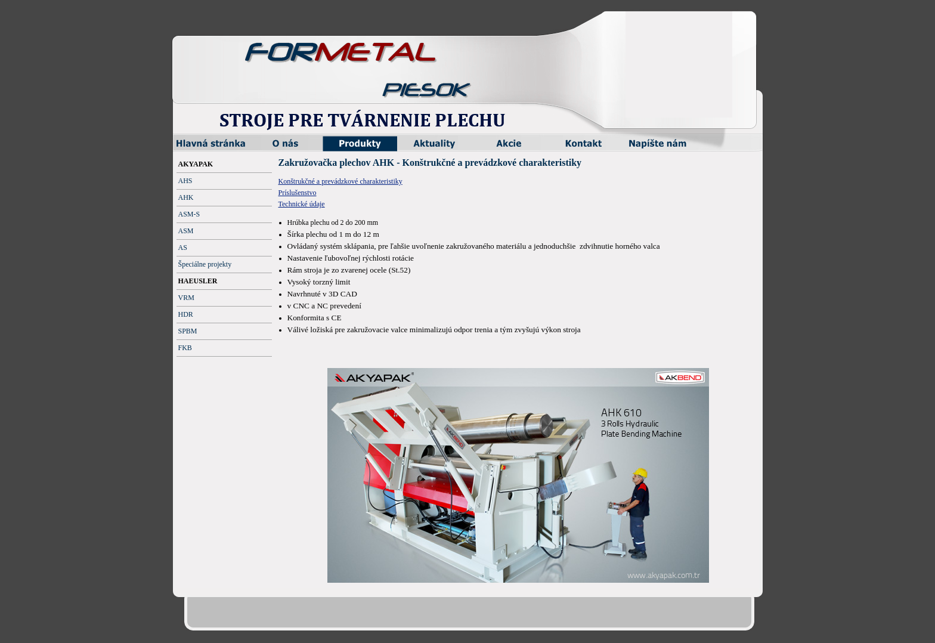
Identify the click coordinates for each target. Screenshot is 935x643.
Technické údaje (301, 204)
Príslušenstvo (297, 192)
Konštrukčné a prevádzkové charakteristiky (340, 181)
